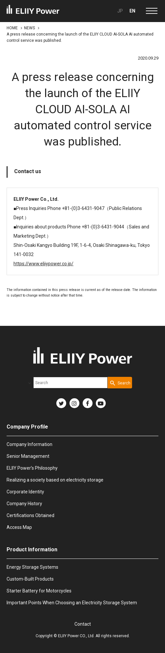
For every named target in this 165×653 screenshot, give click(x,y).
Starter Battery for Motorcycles (39, 590)
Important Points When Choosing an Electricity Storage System (72, 602)
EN (132, 10)
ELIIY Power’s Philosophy (32, 468)
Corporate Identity (25, 491)
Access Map (19, 527)
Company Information (29, 444)
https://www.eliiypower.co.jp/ (43, 263)
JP (120, 10)
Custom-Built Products (30, 579)
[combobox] (70, 382)
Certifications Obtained (30, 515)
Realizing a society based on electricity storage (55, 480)
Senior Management (28, 456)
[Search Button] (120, 382)
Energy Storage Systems (32, 567)
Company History (24, 503)
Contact (82, 624)
